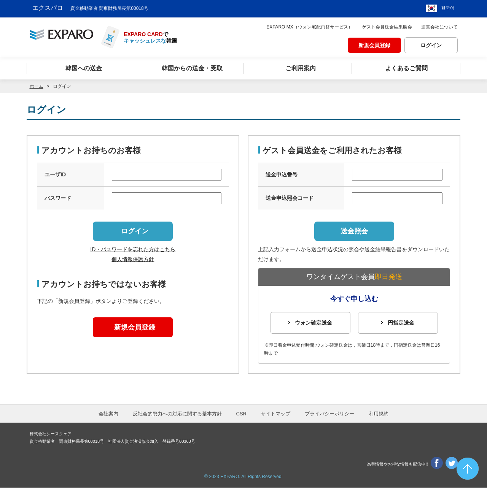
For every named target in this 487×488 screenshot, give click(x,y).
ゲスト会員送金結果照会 (387, 25)
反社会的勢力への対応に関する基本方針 (177, 414)
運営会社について (439, 25)
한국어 (448, 7)
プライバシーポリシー (329, 414)
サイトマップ (275, 414)
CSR (241, 414)
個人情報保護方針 (132, 259)
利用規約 (378, 414)
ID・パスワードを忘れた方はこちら (132, 250)
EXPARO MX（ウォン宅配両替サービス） (309, 25)
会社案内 (108, 414)
